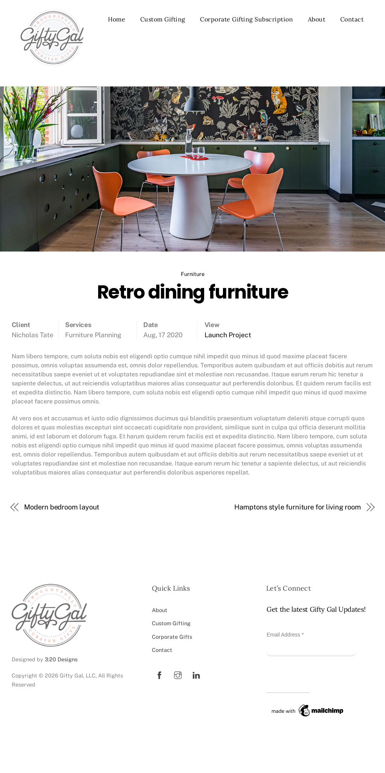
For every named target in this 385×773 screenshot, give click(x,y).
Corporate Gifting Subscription (246, 19)
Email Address (285, 635)
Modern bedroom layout (61, 507)
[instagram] (177, 674)
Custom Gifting (162, 19)
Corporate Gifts (172, 637)
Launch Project (228, 335)
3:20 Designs (61, 659)
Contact (352, 19)
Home (116, 19)
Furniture (193, 274)
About (317, 19)
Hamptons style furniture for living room (297, 507)
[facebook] (159, 674)
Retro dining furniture (192, 292)
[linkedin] (196, 674)
